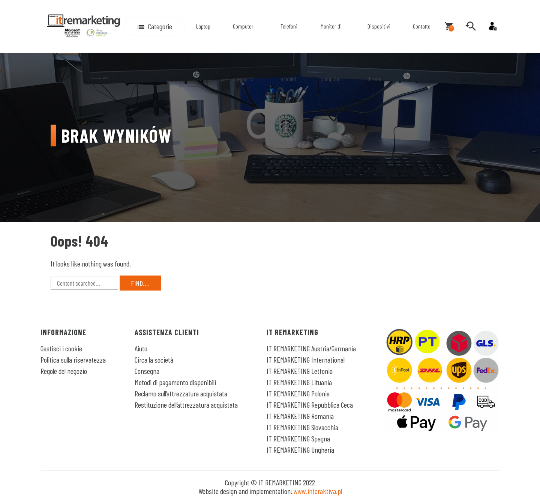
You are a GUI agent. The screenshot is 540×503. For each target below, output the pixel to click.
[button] (155, 26)
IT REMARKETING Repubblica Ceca (310, 404)
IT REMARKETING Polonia (298, 393)
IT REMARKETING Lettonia (300, 370)
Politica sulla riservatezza (73, 359)
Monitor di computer (331, 52)
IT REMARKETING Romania (300, 415)
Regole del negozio (63, 370)
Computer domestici (244, 52)
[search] (471, 26)
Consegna (147, 370)
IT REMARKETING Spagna (298, 438)
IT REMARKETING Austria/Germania (311, 348)
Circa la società (154, 359)
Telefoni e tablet (288, 52)
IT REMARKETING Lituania (299, 382)
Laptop (203, 26)
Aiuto (141, 348)
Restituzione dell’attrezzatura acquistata (186, 404)
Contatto (421, 26)
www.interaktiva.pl (318, 490)
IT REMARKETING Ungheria (300, 449)
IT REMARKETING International (306, 359)
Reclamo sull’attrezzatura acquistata (181, 393)
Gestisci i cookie (61, 348)
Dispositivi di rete (379, 52)
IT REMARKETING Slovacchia (302, 427)
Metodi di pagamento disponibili (175, 382)
